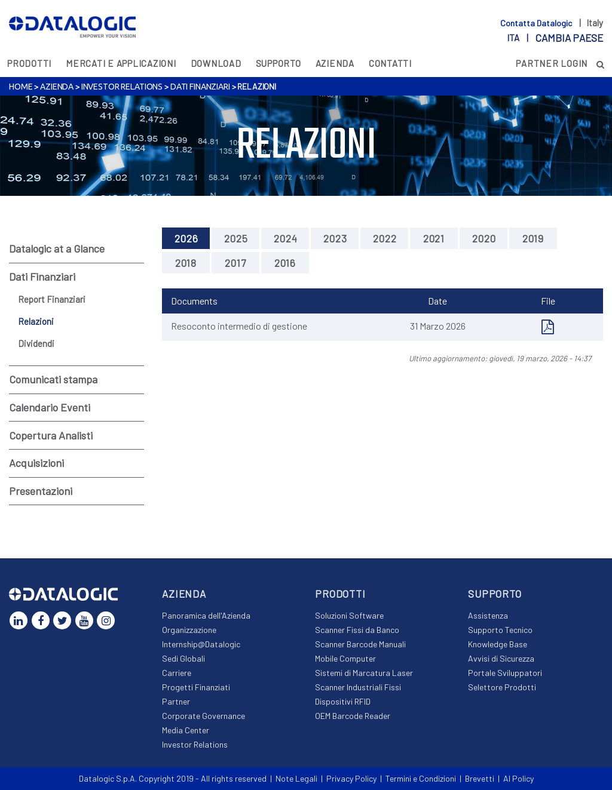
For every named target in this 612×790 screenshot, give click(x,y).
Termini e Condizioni (420, 778)
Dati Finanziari (200, 86)
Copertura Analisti (51, 435)
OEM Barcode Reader (352, 716)
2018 (186, 263)
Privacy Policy (351, 778)
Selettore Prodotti (502, 687)
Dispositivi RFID (343, 701)
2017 (235, 263)
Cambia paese (569, 38)
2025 (235, 238)
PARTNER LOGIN (551, 63)
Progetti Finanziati (196, 687)
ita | (555, 37)
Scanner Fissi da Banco (357, 630)
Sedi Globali (183, 658)
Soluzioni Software (349, 615)
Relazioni (36, 321)
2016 (285, 263)
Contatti (390, 63)
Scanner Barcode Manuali (360, 644)
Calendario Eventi (49, 407)
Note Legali (296, 778)
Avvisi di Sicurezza (501, 658)
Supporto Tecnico (500, 630)
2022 (384, 238)
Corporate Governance (203, 716)
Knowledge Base (497, 644)
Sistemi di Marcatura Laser (364, 673)
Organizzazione (189, 630)
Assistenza (488, 615)
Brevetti (479, 778)
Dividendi (36, 343)
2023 (335, 238)
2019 (533, 238)
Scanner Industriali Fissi (358, 687)
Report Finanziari (51, 299)
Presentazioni (40, 490)
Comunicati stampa (53, 379)
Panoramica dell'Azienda (206, 615)
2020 (483, 238)
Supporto (278, 63)
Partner (176, 701)
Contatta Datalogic (537, 23)
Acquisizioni (36, 462)
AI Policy (518, 778)
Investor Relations (122, 86)
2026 (186, 238)
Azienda (335, 63)
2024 (285, 238)
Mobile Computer (345, 658)
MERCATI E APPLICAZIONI (121, 63)
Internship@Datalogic (201, 644)
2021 (434, 238)
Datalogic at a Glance (57, 248)
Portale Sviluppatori (505, 673)
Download (216, 63)
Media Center (185, 730)
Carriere (176, 673)
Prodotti (29, 63)
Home (20, 86)
